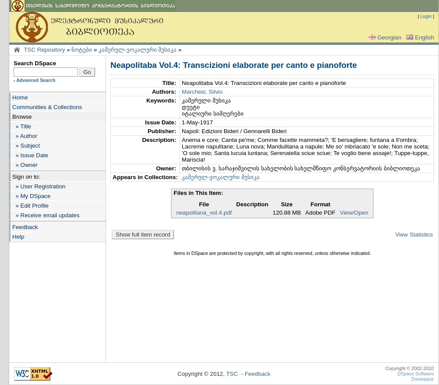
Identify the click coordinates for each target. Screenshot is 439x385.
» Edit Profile (30, 205)
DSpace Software (415, 373)
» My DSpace (31, 196)
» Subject (26, 145)
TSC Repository (44, 49)
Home (20, 97)
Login (426, 16)
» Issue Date (30, 155)
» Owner (25, 165)
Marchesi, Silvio (202, 91)
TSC (232, 374)
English (419, 37)
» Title (21, 126)
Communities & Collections (47, 107)
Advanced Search (35, 80)
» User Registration (38, 186)
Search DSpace (35, 63)
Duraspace (422, 378)
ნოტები (81, 49)
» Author (24, 136)
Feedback (25, 227)
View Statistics (414, 234)
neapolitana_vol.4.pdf (204, 212)
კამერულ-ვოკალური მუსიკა (138, 49)
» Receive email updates (45, 215)
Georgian (384, 37)
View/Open (354, 212)
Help (18, 236)
